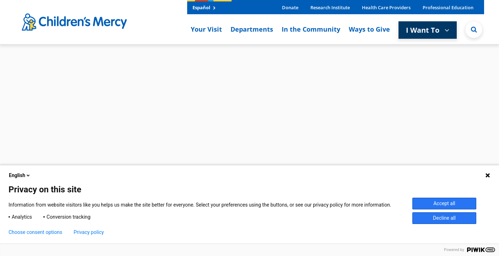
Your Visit (206, 29)
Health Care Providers (386, 7)
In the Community (311, 29)
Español (204, 7)
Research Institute (330, 7)
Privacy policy (89, 232)
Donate (290, 7)
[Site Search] (473, 29)
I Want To (427, 30)
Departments (251, 29)
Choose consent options (35, 232)
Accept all (444, 203)
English (20, 175)
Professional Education (448, 7)
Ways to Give (369, 29)
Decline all (444, 218)
